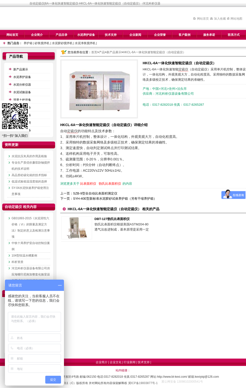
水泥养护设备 (86, 35)
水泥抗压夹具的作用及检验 (29, 156)
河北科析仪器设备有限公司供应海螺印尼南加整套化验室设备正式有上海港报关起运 (31, 274)
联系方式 (234, 35)
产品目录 (61, 35)
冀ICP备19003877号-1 (143, 383)
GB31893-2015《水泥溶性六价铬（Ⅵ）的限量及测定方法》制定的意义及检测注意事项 (31, 227)
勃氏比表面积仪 (110, 183)
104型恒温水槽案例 (24, 255)
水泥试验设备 (22, 92)
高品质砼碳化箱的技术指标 (29, 175)
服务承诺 (209, 35)
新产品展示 (114, 52)
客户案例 (184, 35)
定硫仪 (183, 69)
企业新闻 (135, 35)
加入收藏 (220, 18)
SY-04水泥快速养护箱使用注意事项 (30, 191)
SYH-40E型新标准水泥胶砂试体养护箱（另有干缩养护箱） (115, 198)
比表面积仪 (88, 183)
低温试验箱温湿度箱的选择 (29, 181)
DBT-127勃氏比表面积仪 (112, 219)
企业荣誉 (160, 35)
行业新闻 (130, 362)
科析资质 (17, 262)
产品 (102, 52)
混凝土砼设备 (22, 100)
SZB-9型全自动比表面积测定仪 (95, 193)
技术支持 (111, 35)
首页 (94, 52)
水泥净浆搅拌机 (85, 43)
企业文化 (116, 362)
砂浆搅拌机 (42, 43)
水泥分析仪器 (22, 84)
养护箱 (28, 43)
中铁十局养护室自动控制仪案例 (31, 246)
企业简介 (37, 35)
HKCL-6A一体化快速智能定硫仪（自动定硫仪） (154, 52)
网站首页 (203, 18)
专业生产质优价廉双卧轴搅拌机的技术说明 (31, 165)
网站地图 (236, 18)
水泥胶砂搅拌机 (62, 43)
